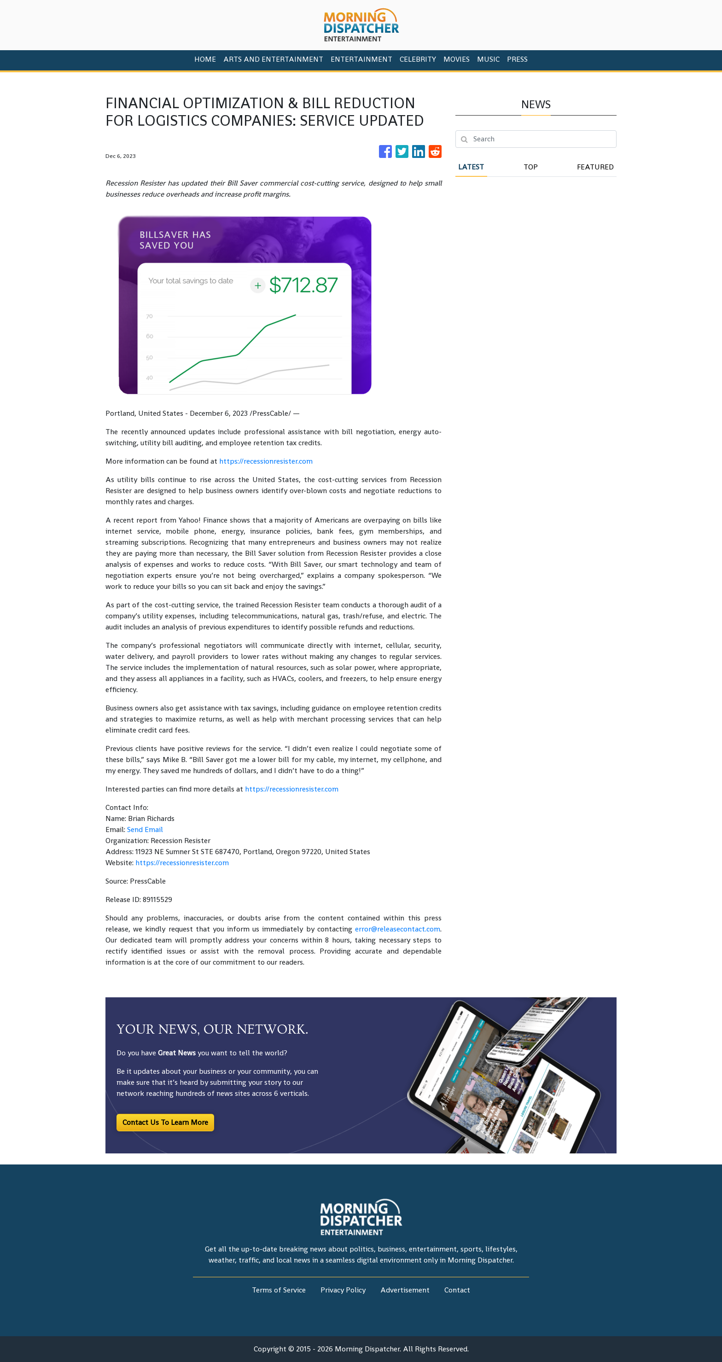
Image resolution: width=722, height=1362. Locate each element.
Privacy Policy (343, 1290)
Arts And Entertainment (273, 59)
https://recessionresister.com (266, 461)
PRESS (517, 59)
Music (488, 59)
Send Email (145, 829)
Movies (456, 59)
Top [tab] (531, 167)
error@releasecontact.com (397, 929)
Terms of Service (279, 1290)
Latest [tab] (471, 167)
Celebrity (418, 59)
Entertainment (361, 59)
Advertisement (405, 1290)
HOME (205, 59)
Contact (457, 1290)
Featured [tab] (595, 167)
